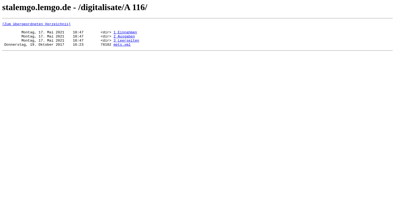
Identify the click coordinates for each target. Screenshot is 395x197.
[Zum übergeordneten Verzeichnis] (36, 24)
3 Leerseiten (126, 44)
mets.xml (122, 49)
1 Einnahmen (125, 34)
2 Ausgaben (124, 39)
